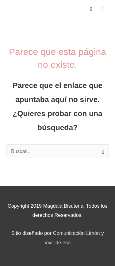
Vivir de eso (57, 242)
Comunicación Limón (76, 233)
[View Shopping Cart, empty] (91, 9)
